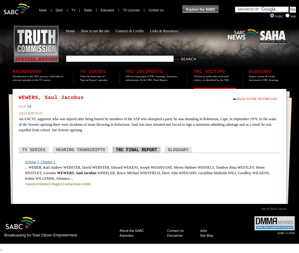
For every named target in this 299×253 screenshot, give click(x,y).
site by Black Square (274, 208)
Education (107, 10)
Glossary (178, 150)
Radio (88, 10)
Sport (59, 10)
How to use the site (95, 31)
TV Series (33, 150)
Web (290, 16)
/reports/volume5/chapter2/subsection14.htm (58, 184)
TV (74, 10)
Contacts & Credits (129, 31)
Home (70, 31)
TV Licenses (131, 10)
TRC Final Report (136, 150)
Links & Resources (164, 31)
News (43, 10)
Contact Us (156, 10)
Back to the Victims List (257, 99)
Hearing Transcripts (80, 150)
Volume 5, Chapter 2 (40, 162)
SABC (277, 16)
